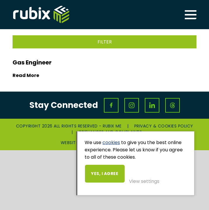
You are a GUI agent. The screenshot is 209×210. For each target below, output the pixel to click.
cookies (111, 142)
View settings (144, 181)
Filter (104, 41)
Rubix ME (41, 14)
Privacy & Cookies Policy (163, 126)
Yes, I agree (104, 173)
